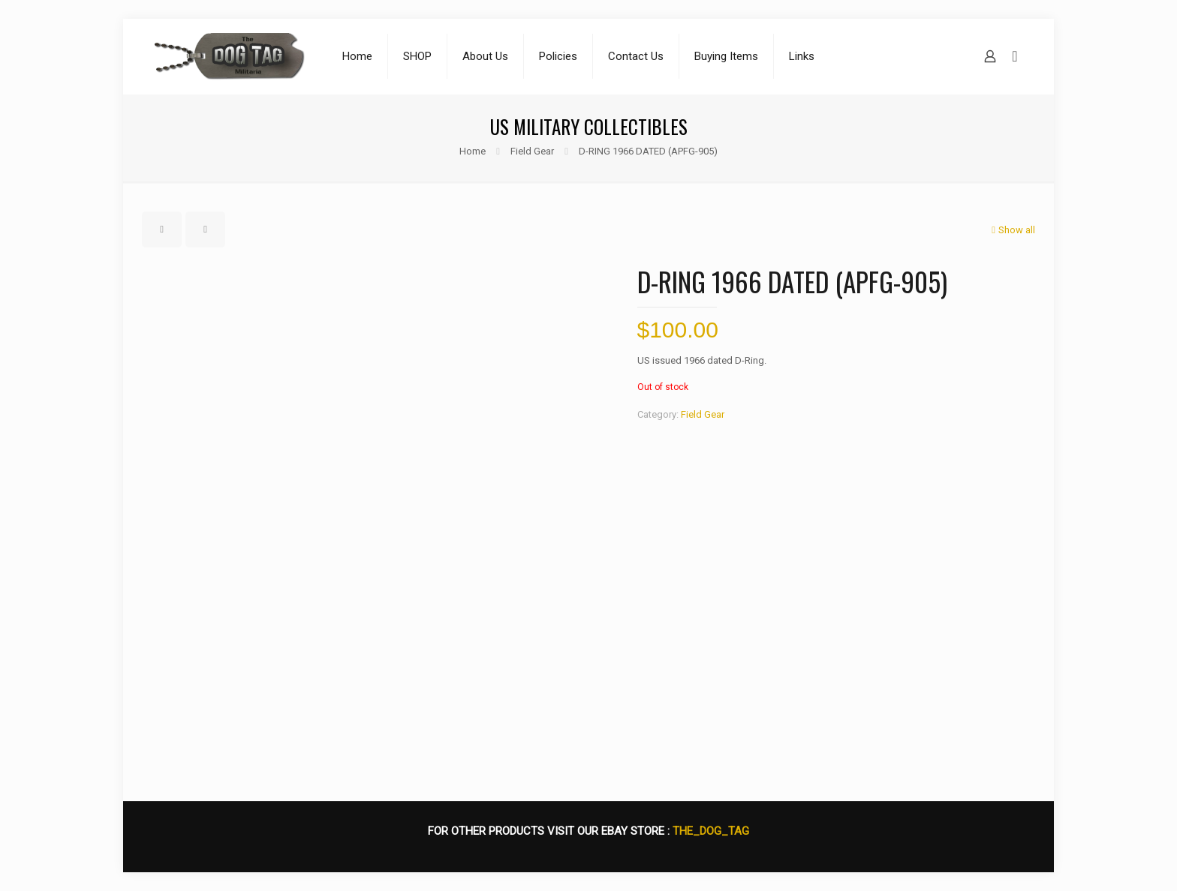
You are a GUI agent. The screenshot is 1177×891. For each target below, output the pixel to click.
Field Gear (532, 151)
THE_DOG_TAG (711, 831)
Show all (1012, 230)
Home (472, 151)
